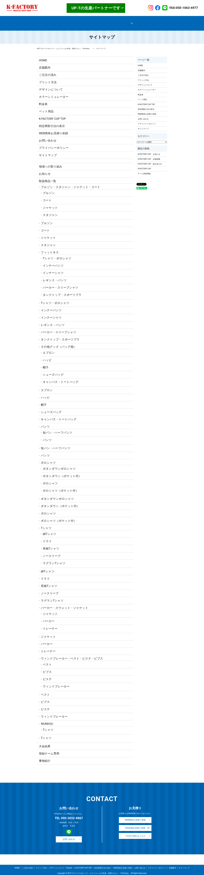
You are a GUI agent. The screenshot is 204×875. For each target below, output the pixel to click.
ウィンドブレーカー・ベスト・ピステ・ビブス (72, 653)
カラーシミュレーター (53, 91)
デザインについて (105, 19)
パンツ (45, 421)
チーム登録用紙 (144, 169)
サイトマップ (119, 23)
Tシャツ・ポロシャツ (57, 253)
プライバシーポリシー (67, 23)
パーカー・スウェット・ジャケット (64, 603)
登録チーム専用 (49, 748)
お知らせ (45, 168)
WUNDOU (47, 718)
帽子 (46, 362)
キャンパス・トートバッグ (60, 377)
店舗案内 (50, 19)
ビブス (47, 667)
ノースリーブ (51, 551)
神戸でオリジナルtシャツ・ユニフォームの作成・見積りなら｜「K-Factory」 (64, 44)
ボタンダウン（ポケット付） (62, 471)
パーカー (49, 616)
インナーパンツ (53, 260)
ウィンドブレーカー (56, 681)
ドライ (47, 536)
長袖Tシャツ (51, 543)
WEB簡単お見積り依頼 (102, 23)
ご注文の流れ (76, 19)
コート (47, 195)
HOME (41, 19)
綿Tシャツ (49, 529)
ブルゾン (49, 188)
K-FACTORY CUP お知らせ (149, 149)
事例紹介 (127, 19)
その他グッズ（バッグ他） (58, 341)
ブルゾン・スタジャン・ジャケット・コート (70, 182)
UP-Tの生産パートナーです (95, 8)
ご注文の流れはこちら (135, 831)
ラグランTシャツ (54, 558)
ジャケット (50, 202)
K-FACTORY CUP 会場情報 (149, 154)
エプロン (49, 347)
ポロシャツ (48, 457)
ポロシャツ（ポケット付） (60, 485)
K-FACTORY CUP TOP (142, 19)
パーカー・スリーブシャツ (60, 282)
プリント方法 (89, 19)
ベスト (47, 659)
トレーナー (50, 623)
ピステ (47, 674)
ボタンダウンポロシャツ (59, 463)
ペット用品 (46, 106)
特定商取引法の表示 (46, 23)
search (128, 23)
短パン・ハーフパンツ (57, 427)
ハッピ (47, 355)
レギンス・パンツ (55, 275)
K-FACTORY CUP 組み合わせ (150, 159)
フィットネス (50, 247)
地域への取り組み (50, 161)
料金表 (118, 19)
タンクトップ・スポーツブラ (62, 289)
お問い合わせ (84, 23)
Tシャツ (46, 523)
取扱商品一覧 (62, 19)
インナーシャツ (53, 268)
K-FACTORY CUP (144, 164)
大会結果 (44, 741)
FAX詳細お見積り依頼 (135, 823)
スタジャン (50, 210)
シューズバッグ (53, 369)
